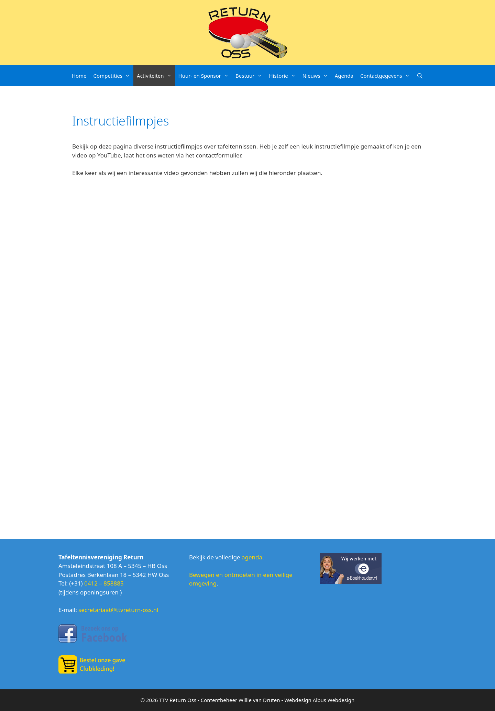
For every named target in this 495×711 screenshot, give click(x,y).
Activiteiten (156, 75)
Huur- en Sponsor (205, 75)
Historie (284, 75)
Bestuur (250, 75)
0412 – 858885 (104, 583)
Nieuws (316, 75)
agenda (252, 557)
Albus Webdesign (334, 700)
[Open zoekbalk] (420, 75)
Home (79, 75)
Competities (113, 75)
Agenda (344, 75)
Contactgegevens (386, 75)
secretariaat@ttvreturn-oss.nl (118, 610)
